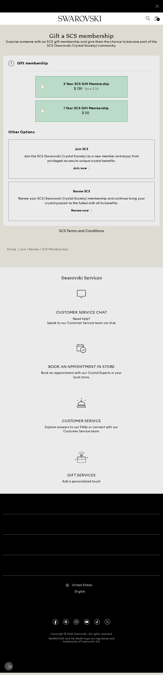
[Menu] (7, 18)
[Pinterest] (66, 624)
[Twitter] (107, 624)
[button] (79, 587)
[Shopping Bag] (156, 20)
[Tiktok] (97, 624)
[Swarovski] (80, 18)
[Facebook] (55, 624)
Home (11, 255)
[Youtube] (86, 624)
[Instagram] (76, 624)
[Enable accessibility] (9, 666)
